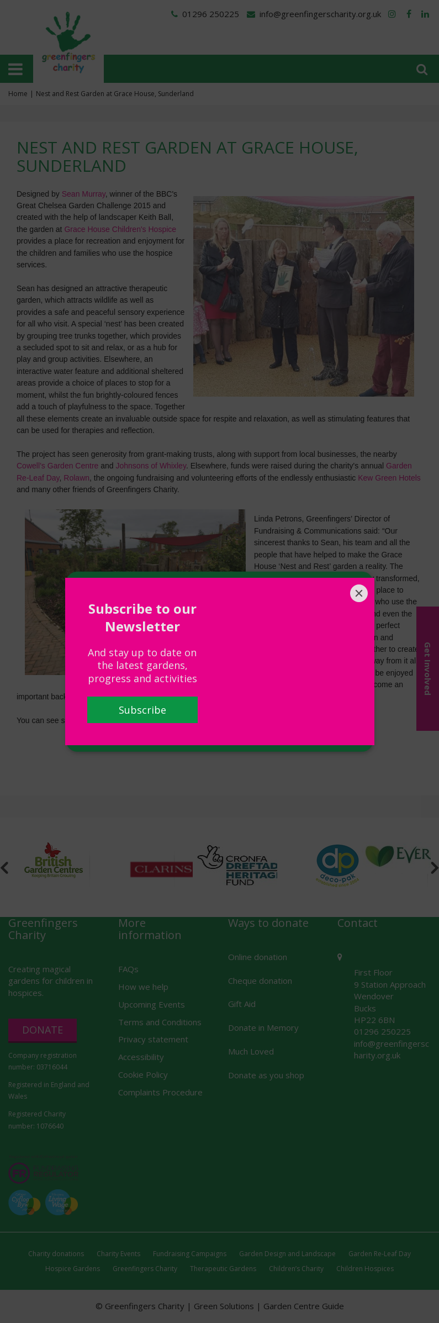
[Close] (359, 593)
